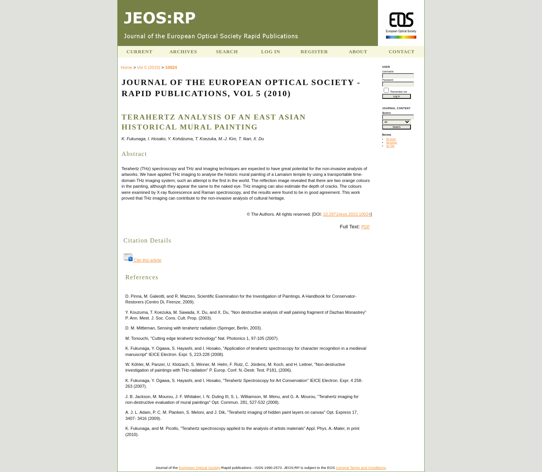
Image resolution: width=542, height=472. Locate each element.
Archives (183, 51)
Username (388, 71)
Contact (402, 51)
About (358, 51)
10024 (171, 67)
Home (126, 67)
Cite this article (142, 260)
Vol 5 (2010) (148, 67)
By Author (391, 142)
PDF (365, 227)
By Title (390, 145)
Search (227, 51)
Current (139, 51)
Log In (270, 51)
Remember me (399, 91)
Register (314, 51)
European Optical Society (199, 467)
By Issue (391, 139)
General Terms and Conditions (360, 467)
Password (387, 80)
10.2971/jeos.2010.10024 (347, 214)
